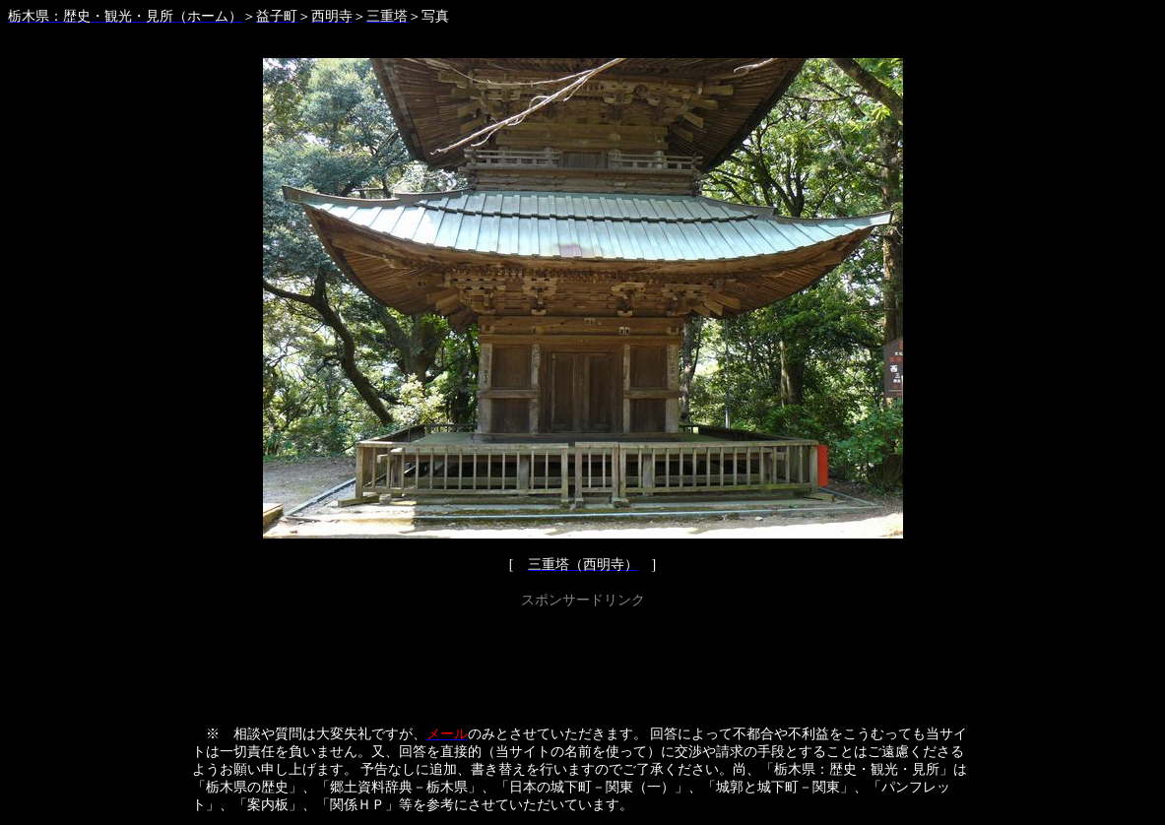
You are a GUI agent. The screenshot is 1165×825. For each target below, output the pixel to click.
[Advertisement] (583, 657)
